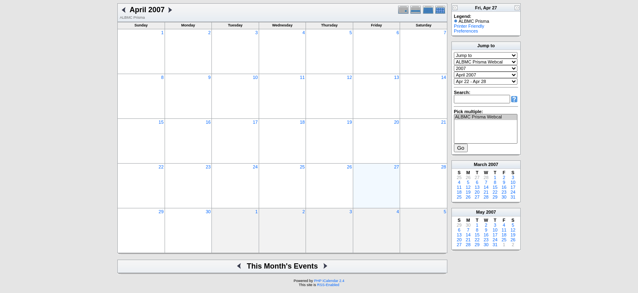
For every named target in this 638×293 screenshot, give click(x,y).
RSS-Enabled (328, 285)
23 (208, 166)
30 (208, 211)
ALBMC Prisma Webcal (485, 117)
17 (255, 122)
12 (349, 77)
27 (396, 166)
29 (160, 211)
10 (255, 77)
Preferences (466, 30)
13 (396, 77)
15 (160, 122)
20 (396, 122)
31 (512, 197)
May (480, 212)
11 (302, 77)
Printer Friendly (469, 26)
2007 (493, 164)
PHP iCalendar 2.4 (329, 281)
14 (443, 77)
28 (443, 166)
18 (302, 122)
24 (255, 166)
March (480, 164)
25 (302, 166)
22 (160, 166)
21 (443, 122)
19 (349, 122)
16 (208, 122)
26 (349, 166)
